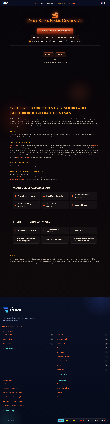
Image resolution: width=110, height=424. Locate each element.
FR (90, 420)
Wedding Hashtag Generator (12, 393)
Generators (62, 3)
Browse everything (63, 388)
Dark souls (13, 145)
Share (61, 55)
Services (60, 393)
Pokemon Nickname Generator (13, 401)
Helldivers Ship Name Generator (13, 406)
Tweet (48, 55)
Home (35, 3)
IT (96, 420)
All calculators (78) (10, 349)
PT (68, 420)
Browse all (72, 3)
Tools (42, 3)
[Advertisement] (31, 83)
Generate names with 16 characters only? (55, 37)
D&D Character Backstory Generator (14, 397)
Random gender (39, 41)
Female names (74, 41)
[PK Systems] (5, 3)
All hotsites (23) (9, 411)
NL (104, 420)
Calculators (51, 3)
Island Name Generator (17, 179)
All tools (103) (62, 375)
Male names (57, 41)
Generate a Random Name (55, 31)
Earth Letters (6, 384)
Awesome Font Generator (18, 177)
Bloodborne (20, 157)
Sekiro (29, 157)
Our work (60, 397)
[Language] (104, 3)
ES (75, 420)
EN (61, 420)
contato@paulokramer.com (12, 326)
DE (82, 420)
